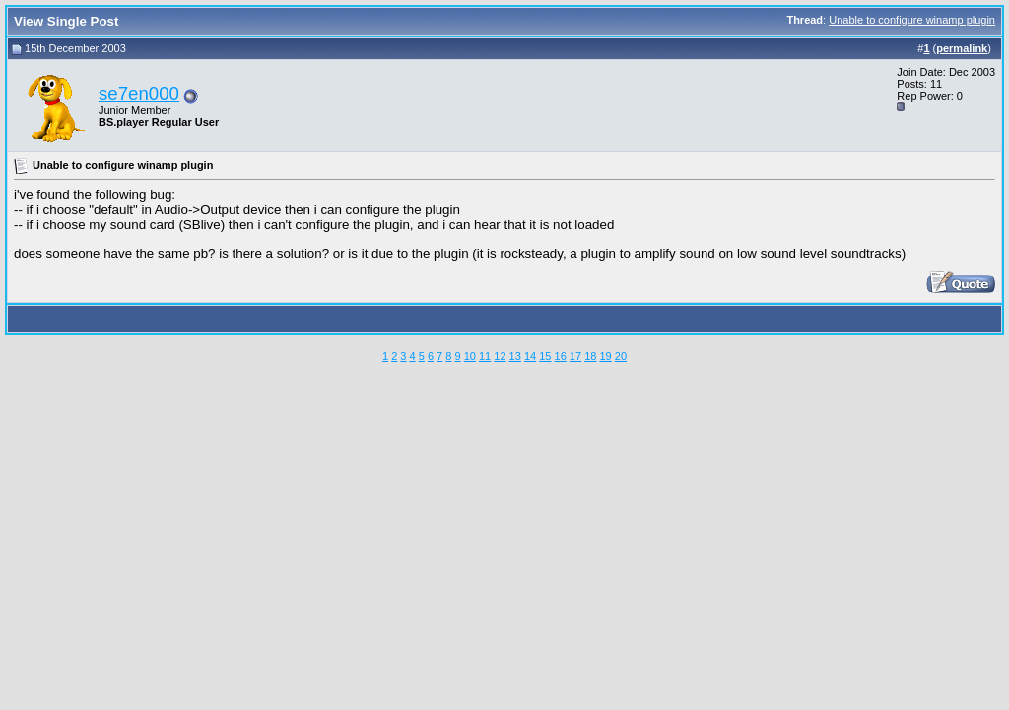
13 (515, 356)
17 (575, 356)
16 (561, 356)
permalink (961, 48)
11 (485, 356)
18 (590, 356)
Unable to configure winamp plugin (912, 20)
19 (605, 356)
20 (621, 356)
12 (499, 356)
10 (470, 356)
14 (530, 356)
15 (545, 356)
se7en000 (139, 93)
